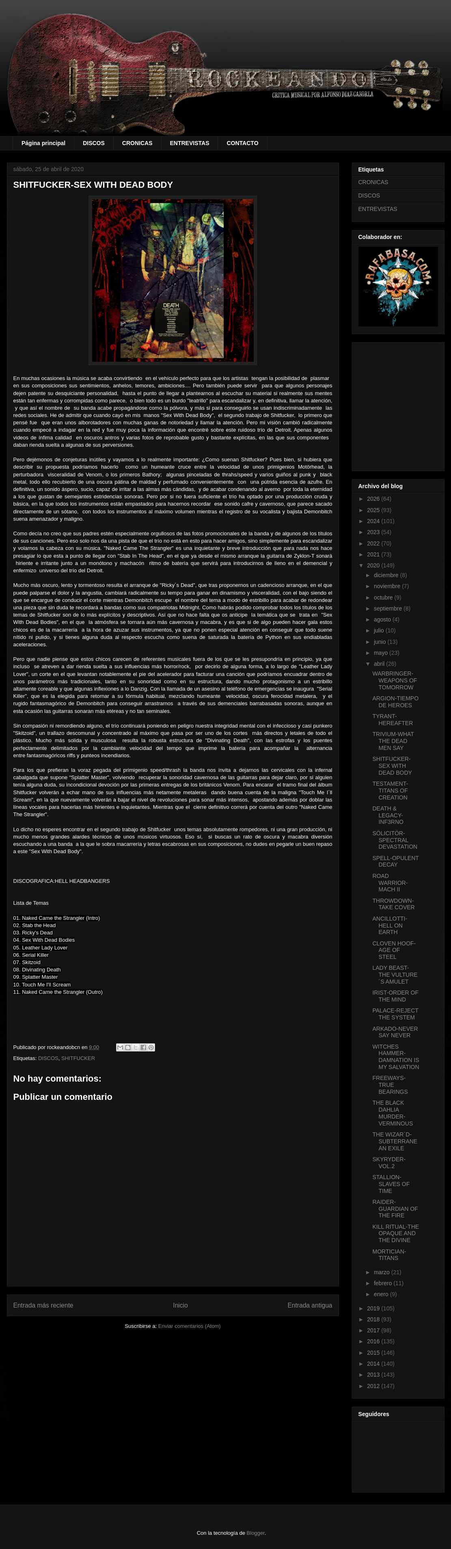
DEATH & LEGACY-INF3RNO (387, 815)
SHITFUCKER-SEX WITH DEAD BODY (392, 766)
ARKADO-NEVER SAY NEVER (395, 1032)
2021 (374, 554)
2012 (374, 1386)
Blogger (256, 1533)
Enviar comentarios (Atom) (189, 1326)
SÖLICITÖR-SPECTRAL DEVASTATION (394, 840)
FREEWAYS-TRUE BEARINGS (390, 1085)
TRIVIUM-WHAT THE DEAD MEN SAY (393, 741)
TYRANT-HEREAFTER (392, 719)
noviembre (388, 586)
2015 (374, 1352)
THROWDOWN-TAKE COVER (393, 904)
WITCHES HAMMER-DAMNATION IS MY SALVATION (395, 1056)
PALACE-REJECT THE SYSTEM (395, 1014)
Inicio (180, 1305)
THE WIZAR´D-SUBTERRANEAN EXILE (394, 1141)
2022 (374, 543)
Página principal (43, 143)
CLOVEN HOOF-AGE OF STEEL (394, 950)
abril (380, 663)
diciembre (387, 575)
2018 (374, 1319)
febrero (383, 1283)
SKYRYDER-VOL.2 (388, 1162)
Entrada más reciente (43, 1305)
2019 (374, 1308)
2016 (374, 1341)
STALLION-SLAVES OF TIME (391, 1184)
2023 (374, 532)
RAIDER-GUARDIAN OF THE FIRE (395, 1209)
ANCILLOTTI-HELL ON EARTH (389, 925)
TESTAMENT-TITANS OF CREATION (390, 790)
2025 (374, 510)
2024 (374, 521)
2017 (374, 1330)
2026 (374, 498)
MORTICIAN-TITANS (389, 1255)
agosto (383, 619)
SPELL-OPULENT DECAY (395, 861)
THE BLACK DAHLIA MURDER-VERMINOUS (392, 1112)
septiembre (389, 608)
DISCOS (94, 143)
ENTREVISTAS (189, 143)
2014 (374, 1363)
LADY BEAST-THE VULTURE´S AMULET (394, 975)
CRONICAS (137, 143)
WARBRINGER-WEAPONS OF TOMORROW (394, 680)
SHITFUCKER (78, 1058)
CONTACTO (242, 143)
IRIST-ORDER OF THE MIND (395, 996)
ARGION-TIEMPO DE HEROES (395, 701)
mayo (381, 653)
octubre (384, 597)
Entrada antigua (309, 1305)
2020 (374, 565)
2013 (374, 1374)
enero (382, 1294)
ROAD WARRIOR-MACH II (390, 883)
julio (380, 630)
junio (380, 642)
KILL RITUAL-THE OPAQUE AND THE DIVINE (395, 1233)
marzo (382, 1272)
